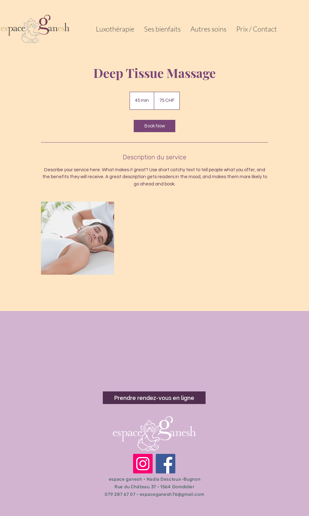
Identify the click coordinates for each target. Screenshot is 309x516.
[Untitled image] (77, 238)
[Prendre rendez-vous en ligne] (154, 397)
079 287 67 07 (120, 494)
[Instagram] (143, 463)
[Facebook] (165, 463)
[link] (154, 126)
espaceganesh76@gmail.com (172, 494)
